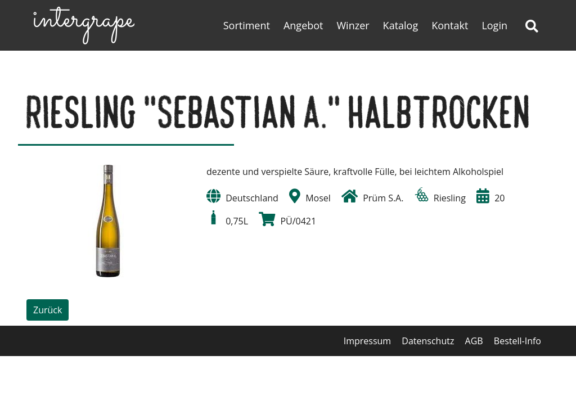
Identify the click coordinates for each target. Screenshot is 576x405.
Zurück (47, 310)
